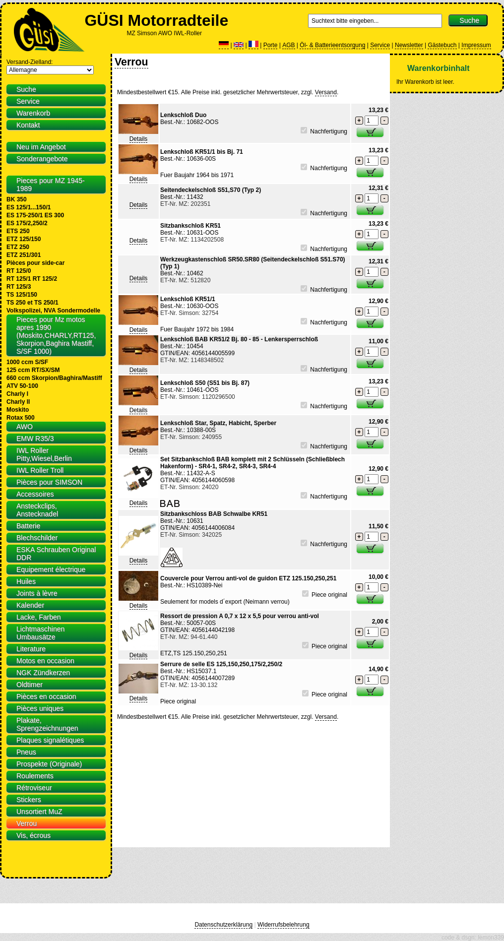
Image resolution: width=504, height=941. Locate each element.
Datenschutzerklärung (223, 924)
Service (380, 45)
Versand (326, 92)
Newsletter (409, 45)
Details (138, 138)
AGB (288, 45)
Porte (270, 45)
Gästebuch (442, 45)
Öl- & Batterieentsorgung (332, 45)
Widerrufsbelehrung (283, 924)
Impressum (476, 45)
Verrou (131, 62)
